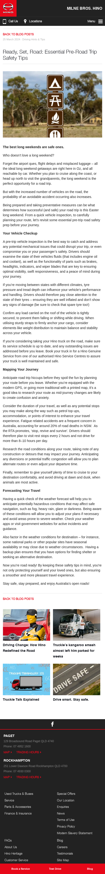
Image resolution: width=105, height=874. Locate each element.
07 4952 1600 (22, 746)
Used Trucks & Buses (18, 794)
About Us (10, 847)
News (61, 813)
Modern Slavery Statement (74, 833)
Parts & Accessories (17, 807)
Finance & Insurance (18, 813)
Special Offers (66, 794)
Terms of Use (65, 820)
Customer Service (16, 860)
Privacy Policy (66, 826)
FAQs (8, 840)
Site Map (63, 860)
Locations (32, 21)
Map (7, 752)
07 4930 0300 (22, 771)
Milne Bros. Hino (84, 8)
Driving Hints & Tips (33, 39)
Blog (60, 840)
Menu (95, 21)
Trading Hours (27, 752)
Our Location (65, 800)
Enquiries (63, 807)
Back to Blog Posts (18, 34)
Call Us (10, 21)
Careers (62, 847)
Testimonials (65, 853)
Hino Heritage (13, 853)
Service (9, 800)
